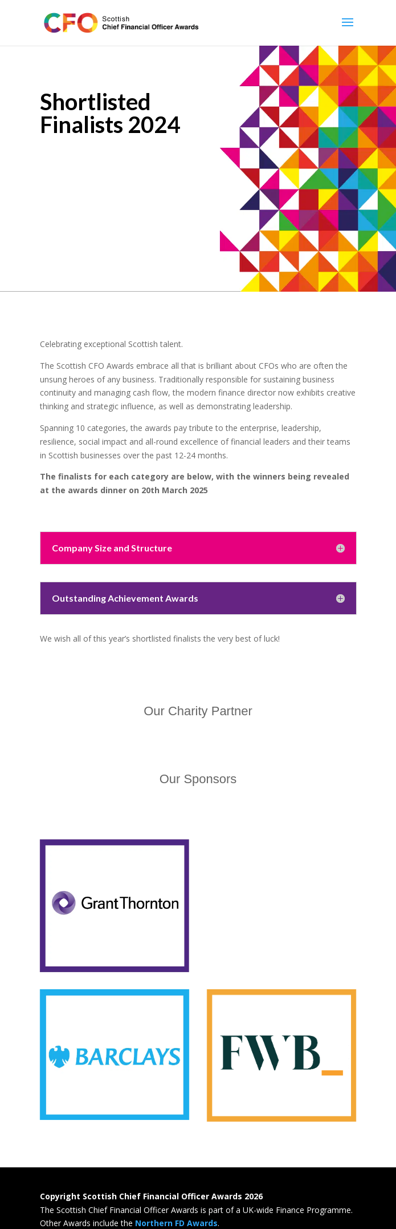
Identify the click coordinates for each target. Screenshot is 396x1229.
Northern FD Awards (176, 1223)
